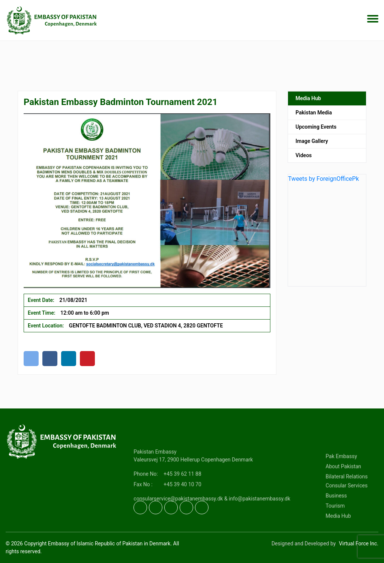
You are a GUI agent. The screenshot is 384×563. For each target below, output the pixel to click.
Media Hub (308, 101)
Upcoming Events (316, 130)
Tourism (335, 525)
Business (336, 515)
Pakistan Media (314, 116)
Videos (304, 158)
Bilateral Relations (347, 495)
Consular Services (347, 504)
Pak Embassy (341, 475)
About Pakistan (343, 485)
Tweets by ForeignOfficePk (323, 181)
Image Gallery (312, 144)
